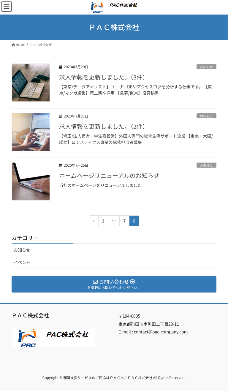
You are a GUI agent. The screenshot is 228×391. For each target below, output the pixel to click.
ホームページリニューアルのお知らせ (109, 175)
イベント (22, 262)
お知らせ (206, 66)
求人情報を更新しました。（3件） (103, 77)
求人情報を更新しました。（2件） (103, 126)
